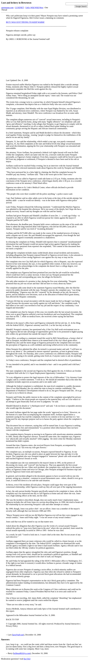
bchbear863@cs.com (21, 653)
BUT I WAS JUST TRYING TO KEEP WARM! (25, 22)
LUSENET (19, 7)
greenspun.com (7, 7)
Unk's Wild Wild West (34, 7)
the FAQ (27, 659)
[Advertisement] (44, 59)
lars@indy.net (18, 635)
